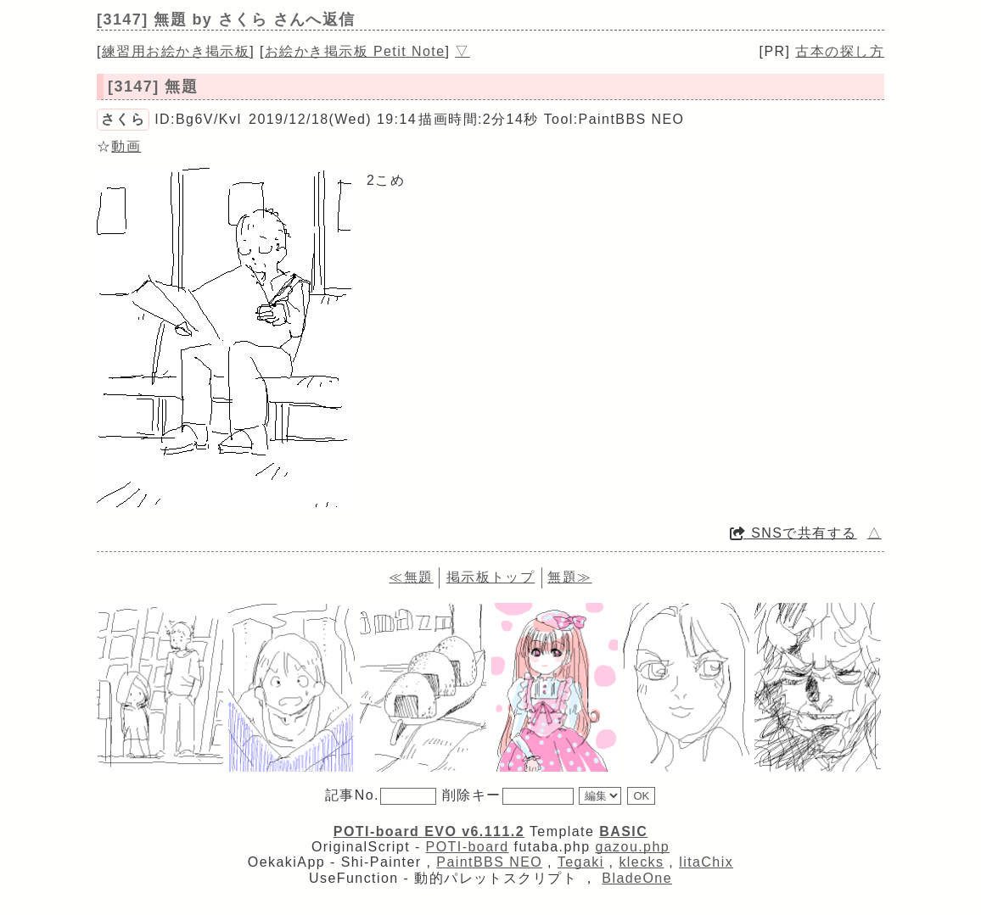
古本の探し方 (839, 51)
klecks (641, 862)
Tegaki (581, 862)
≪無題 (411, 577)
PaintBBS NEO (489, 862)
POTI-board (467, 847)
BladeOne (637, 878)
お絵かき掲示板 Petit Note (355, 51)
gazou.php (632, 847)
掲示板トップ (490, 577)
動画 (126, 146)
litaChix (706, 862)
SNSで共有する (793, 533)
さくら (123, 119)
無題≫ (569, 577)
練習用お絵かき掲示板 (175, 51)
